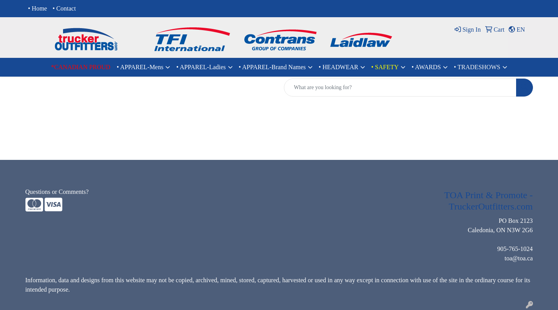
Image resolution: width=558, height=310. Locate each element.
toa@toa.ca (518, 258)
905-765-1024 (515, 248)
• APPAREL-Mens (140, 67)
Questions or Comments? (57, 191)
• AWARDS (426, 67)
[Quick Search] (400, 88)
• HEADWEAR (338, 67)
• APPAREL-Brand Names (272, 67)
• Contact (64, 8)
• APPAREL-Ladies (201, 67)
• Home (37, 8)
